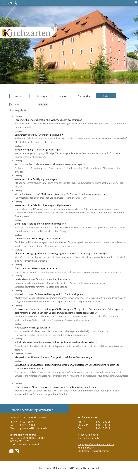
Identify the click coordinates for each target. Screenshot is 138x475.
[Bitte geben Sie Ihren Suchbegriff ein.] (23, 104)
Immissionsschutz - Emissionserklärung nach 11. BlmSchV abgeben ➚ (50, 294)
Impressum (45, 468)
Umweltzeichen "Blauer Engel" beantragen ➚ (37, 238)
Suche (106, 96)
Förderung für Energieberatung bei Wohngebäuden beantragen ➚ (48, 119)
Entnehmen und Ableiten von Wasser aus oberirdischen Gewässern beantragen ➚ (56, 387)
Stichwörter (84, 96)
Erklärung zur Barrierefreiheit (84, 468)
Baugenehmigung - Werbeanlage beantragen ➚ (39, 149)
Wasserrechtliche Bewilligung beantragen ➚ (37, 179)
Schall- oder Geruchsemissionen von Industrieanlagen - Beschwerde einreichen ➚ (56, 342)
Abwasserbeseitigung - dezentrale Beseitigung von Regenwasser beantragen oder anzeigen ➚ (62, 253)
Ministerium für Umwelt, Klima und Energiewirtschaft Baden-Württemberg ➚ (53, 357)
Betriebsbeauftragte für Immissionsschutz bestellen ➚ (42, 279)
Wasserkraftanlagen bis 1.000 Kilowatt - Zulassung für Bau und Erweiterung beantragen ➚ (60, 194)
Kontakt (63, 96)
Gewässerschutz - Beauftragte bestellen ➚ (36, 268)
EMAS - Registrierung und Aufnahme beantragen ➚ (40, 223)
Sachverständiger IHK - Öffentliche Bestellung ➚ (39, 134)
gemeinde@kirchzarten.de (33, 428)
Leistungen (19, 96)
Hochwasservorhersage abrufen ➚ (32, 327)
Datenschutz (59, 468)
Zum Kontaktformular (89, 437)
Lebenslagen (41, 96)
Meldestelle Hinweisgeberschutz (94, 450)
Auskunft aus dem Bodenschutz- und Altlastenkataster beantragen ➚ (50, 164)
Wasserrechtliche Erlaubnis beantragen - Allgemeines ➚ (43, 205)
